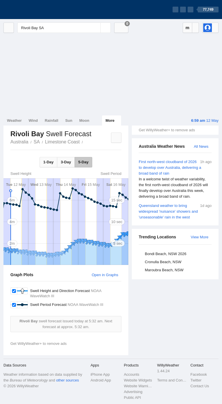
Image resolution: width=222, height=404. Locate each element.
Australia (19, 141)
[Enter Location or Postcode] (64, 28)
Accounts (131, 374)
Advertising (133, 392)
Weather (14, 120)
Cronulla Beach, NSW (163, 262)
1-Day (48, 162)
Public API (132, 397)
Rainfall (51, 120)
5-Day (83, 162)
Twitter (195, 380)
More (110, 120)
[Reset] (95, 27)
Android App (100, 380)
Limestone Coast (62, 141)
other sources (67, 380)
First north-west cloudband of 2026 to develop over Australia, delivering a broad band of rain (175, 179)
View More (199, 237)
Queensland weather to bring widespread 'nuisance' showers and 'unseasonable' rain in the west (175, 211)
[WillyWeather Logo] (30, 9)
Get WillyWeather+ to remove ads (167, 130)
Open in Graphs (105, 275)
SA (37, 141)
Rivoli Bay (86, 141)
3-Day (66, 162)
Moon (84, 120)
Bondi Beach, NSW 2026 (165, 254)
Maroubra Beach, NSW (164, 270)
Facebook (198, 374)
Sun (69, 120)
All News (201, 146)
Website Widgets (138, 380)
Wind (33, 120)
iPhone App (100, 374)
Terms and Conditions (172, 380)
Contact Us (199, 386)
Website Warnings (138, 386)
